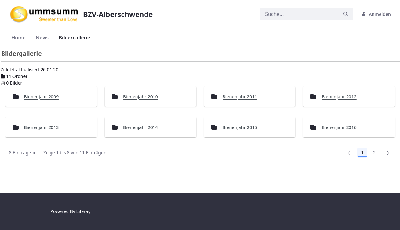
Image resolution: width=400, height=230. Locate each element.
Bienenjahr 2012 (339, 97)
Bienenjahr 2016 (339, 127)
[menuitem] (18, 37)
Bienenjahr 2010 (140, 97)
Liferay (83, 211)
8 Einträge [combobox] (24, 153)
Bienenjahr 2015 (240, 127)
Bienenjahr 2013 (41, 127)
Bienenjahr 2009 (41, 97)
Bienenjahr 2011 (240, 97)
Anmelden (376, 14)
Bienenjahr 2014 (140, 127)
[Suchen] (299, 14)
